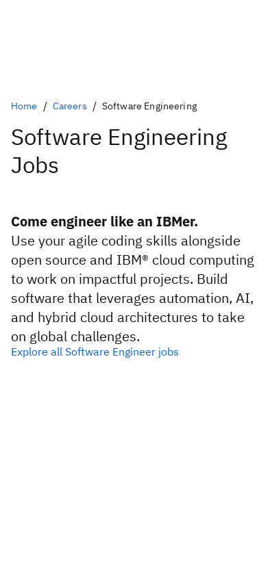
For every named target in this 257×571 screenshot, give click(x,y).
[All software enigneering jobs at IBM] (128, 351)
